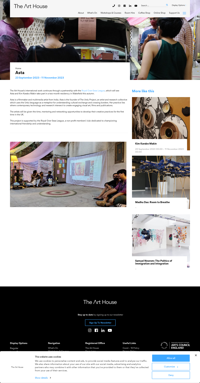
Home (18, 68)
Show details (41, 377)
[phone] (114, 5)
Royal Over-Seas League (93, 90)
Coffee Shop (144, 12)
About (81, 12)
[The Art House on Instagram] (119, 5)
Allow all (171, 358)
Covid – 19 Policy (131, 348)
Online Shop (160, 12)
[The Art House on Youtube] (136, 5)
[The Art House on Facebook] (125, 5)
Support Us (174, 12)
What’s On (92, 12)
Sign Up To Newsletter (100, 322)
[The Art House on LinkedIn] (130, 5)
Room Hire (130, 12)
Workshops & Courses (110, 12)
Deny (171, 375)
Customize (171, 366)
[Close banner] (196, 355)
